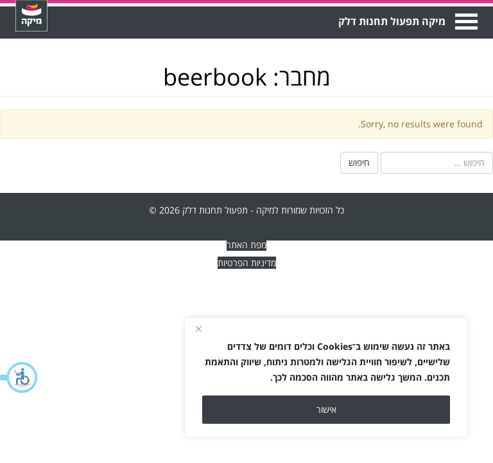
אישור (326, 409)
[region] (326, 377)
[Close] (198, 328)
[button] (19, 377)
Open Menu (465, 21)
